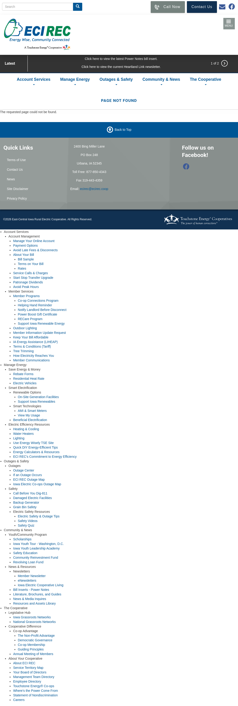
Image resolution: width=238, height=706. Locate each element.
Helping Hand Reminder (35, 305)
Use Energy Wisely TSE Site (33, 443)
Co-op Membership (31, 645)
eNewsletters (27, 580)
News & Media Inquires (29, 599)
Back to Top (123, 129)
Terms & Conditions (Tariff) (32, 346)
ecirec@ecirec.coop (94, 189)
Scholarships (22, 539)
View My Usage (29, 415)
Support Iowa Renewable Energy (41, 323)
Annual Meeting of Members (33, 654)
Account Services (33, 81)
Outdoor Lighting (25, 328)
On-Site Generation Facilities (38, 397)
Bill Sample (26, 259)
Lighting (18, 438)
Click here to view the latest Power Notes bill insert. (121, 59)
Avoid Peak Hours (26, 287)
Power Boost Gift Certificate (37, 314)
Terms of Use (16, 160)
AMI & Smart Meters (32, 411)
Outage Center (23, 470)
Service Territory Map (28, 668)
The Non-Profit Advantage (36, 635)
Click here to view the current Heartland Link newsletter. (121, 67)
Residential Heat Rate (28, 378)
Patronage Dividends (28, 282)
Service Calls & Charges (30, 273)
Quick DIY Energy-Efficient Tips (35, 447)
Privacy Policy (17, 198)
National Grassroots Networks (34, 622)
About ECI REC (24, 663)
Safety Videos (28, 521)
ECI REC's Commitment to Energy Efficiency (45, 456)
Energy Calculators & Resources (36, 452)
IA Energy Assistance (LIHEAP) (35, 342)
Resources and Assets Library (34, 603)
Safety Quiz (26, 525)
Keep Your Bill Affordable (30, 337)
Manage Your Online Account (34, 241)
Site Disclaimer (17, 189)
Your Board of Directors (29, 672)
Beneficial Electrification (30, 420)
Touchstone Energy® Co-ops (33, 686)
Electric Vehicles (24, 383)
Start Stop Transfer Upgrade (33, 277)
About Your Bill (23, 255)
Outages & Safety (116, 81)
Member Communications (31, 360)
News (11, 179)
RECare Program (30, 319)
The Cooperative (205, 81)
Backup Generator (26, 502)
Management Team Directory (33, 677)
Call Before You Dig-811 (30, 493)
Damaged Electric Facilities (32, 498)
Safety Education (25, 553)
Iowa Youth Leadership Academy (36, 548)
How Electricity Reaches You (33, 355)
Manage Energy (75, 81)
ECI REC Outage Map (29, 479)
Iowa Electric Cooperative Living (40, 585)
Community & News (161, 81)
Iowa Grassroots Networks (32, 617)
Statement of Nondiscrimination (35, 695)
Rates (22, 268)
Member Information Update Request (39, 333)
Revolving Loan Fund (28, 562)
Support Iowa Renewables (36, 401)
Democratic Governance (35, 640)
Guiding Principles (31, 649)
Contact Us (15, 169)
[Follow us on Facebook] (186, 168)
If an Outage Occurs (27, 475)
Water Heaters (23, 433)
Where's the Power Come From (35, 690)
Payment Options (25, 245)
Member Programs (26, 296)
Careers (19, 700)
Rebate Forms (23, 374)
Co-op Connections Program (38, 300)
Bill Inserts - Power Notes (31, 590)
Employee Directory (27, 681)
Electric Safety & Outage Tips (39, 516)
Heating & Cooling (26, 429)
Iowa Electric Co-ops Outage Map (37, 484)
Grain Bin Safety (24, 507)
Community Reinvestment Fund (35, 557)
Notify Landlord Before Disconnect (42, 310)
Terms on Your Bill (31, 264)
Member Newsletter (32, 576)
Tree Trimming (23, 351)
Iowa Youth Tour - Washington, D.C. (38, 544)
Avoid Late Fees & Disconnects (35, 250)
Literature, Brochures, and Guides (37, 594)
